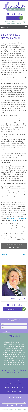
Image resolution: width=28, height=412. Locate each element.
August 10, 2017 (11, 224)
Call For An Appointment (12, 18)
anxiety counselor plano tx (9, 228)
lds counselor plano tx (15, 234)
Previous (4, 254)
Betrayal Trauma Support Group (14, 384)
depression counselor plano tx (12, 232)
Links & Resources (11, 391)
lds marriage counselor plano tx (18, 236)
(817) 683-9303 (14, 13)
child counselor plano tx (8, 230)
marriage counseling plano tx (8, 238)
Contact (19, 391)
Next (25, 254)
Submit (6, 331)
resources (13, 220)
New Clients (20, 388)
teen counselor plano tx (8, 240)
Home (10, 380)
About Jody (16, 380)
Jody (3, 224)
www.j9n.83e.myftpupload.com (17, 218)
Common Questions (10, 388)
